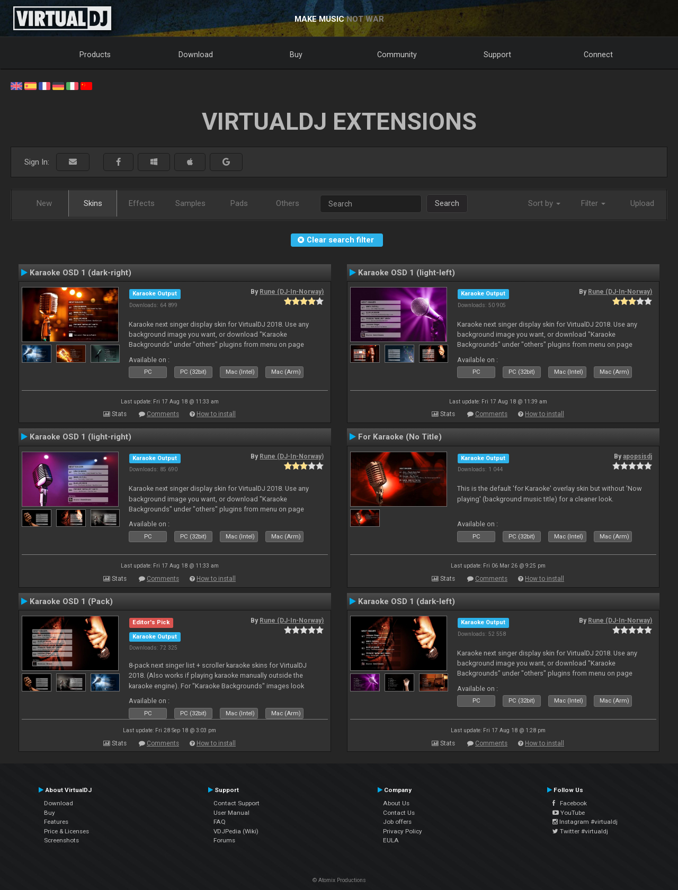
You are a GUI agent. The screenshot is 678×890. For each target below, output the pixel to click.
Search (447, 203)
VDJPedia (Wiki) (235, 831)
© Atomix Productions (339, 880)
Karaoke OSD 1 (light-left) (406, 272)
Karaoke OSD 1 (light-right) (80, 437)
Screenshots (61, 840)
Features (56, 821)
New (44, 203)
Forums (224, 840)
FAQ (219, 821)
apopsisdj (637, 456)
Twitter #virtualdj (580, 831)
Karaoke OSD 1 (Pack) (71, 601)
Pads (239, 203)
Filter (593, 203)
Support (497, 54)
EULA (391, 840)
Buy (296, 54)
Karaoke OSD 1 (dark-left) (406, 601)
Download (196, 54)
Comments (163, 414)
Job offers (397, 821)
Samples (190, 203)
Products (95, 54)
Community (397, 54)
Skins (93, 203)
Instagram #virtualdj (585, 821)
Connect (598, 54)
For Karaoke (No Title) (400, 437)
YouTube (568, 812)
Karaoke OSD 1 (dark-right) (80, 272)
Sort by (544, 203)
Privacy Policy (402, 831)
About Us (396, 803)
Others (287, 203)
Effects (142, 203)
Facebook (569, 803)
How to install (216, 414)
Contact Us (399, 812)
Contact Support (236, 803)
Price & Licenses (66, 831)
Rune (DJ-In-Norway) (292, 291)
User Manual (231, 812)
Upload (642, 203)
